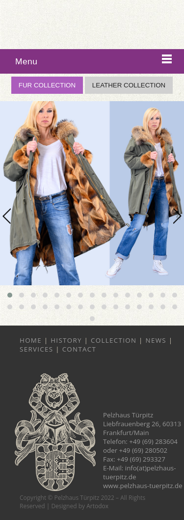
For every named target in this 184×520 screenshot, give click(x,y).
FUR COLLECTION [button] (47, 85)
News (156, 340)
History (66, 340)
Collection (113, 340)
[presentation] (6, 215)
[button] (10, 295)
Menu (26, 61)
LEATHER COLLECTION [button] (128, 85)
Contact (79, 349)
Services (36, 349)
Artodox (97, 506)
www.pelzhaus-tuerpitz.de (143, 485)
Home (31, 340)
